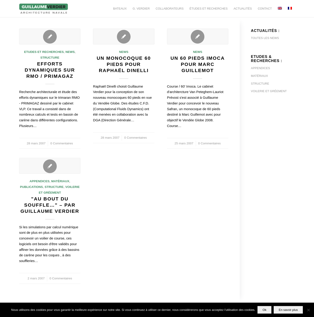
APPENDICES (260, 68)
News (70, 52)
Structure (49, 57)
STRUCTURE (260, 83)
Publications (31, 187)
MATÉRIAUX (259, 76)
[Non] (308, 310)
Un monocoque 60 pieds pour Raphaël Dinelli (124, 64)
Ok (264, 310)
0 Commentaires (61, 143)
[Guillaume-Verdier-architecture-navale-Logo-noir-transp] (43, 8)
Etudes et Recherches (44, 52)
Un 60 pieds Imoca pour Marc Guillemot (197, 64)
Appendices (39, 181)
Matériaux (60, 181)
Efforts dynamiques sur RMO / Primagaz (50, 70)
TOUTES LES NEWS (265, 38)
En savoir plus (288, 310)
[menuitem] (120, 8)
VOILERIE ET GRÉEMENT (269, 91)
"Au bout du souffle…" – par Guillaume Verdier (50, 205)
